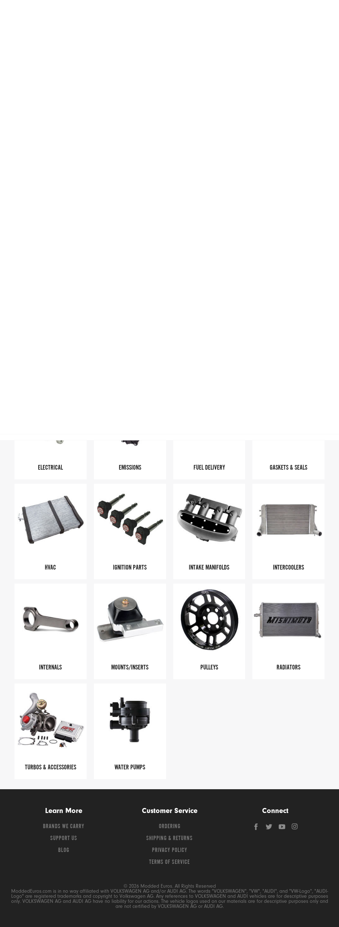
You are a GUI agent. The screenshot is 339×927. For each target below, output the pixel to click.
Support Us (63, 839)
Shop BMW (184, 39)
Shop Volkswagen (36, 39)
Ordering (170, 827)
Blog (63, 850)
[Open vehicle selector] (321, 58)
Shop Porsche (258, 39)
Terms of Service (169, 862)
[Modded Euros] (57, 14)
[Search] (237, 14)
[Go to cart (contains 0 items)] (317, 14)
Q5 (146, 87)
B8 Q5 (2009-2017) (169, 87)
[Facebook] (257, 828)
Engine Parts (202, 87)
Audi (131, 87)
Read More (278, 129)
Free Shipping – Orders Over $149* (169, 72)
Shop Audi (110, 39)
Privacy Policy (169, 850)
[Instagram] (295, 828)
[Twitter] (270, 828)
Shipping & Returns (169, 839)
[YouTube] (283, 828)
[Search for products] (167, 14)
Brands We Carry (63, 827)
